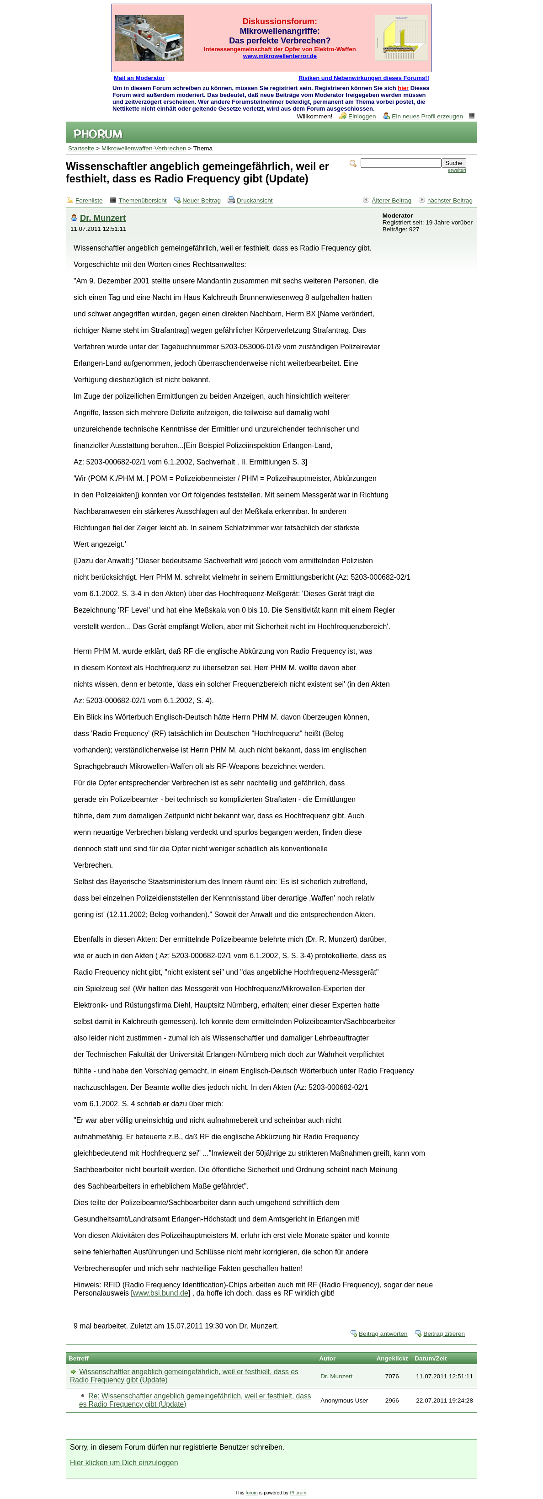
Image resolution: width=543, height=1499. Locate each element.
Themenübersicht (142, 200)
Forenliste (89, 200)
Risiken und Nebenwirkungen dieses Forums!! (363, 78)
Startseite (81, 148)
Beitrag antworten (383, 1333)
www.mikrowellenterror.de (280, 56)
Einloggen (362, 116)
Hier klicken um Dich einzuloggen (124, 1463)
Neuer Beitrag (201, 200)
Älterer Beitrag (391, 200)
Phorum (298, 1492)
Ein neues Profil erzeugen (427, 116)
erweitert (457, 170)
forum (251, 1492)
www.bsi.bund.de (160, 1293)
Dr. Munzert (103, 218)
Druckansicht (255, 200)
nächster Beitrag (450, 200)
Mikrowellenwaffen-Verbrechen (143, 148)
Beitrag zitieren (444, 1333)
